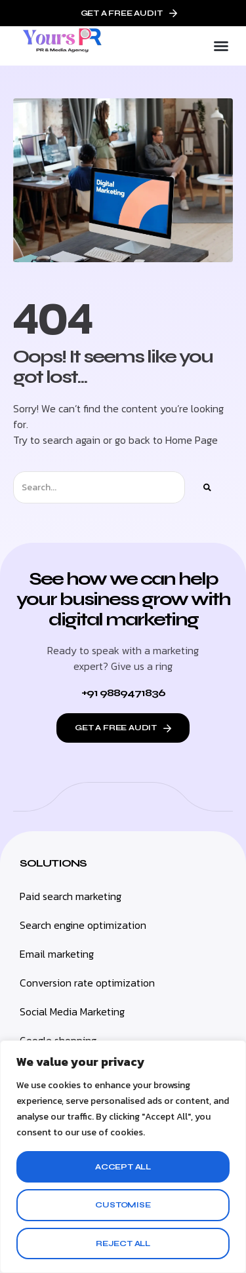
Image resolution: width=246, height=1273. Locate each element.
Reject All (123, 1243)
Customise (122, 1204)
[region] (123, 1156)
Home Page (191, 440)
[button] (221, 46)
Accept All (123, 1166)
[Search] (207, 487)
